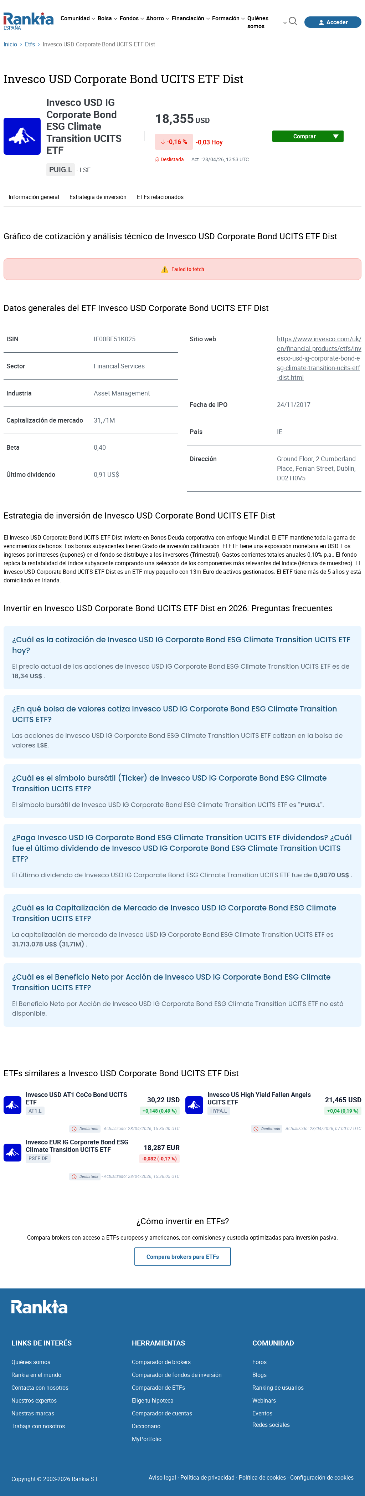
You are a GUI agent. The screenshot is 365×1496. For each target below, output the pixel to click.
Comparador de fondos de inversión (177, 1375)
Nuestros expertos (34, 1400)
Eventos (262, 1413)
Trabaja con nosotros (38, 1426)
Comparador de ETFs (158, 1388)
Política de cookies (262, 1477)
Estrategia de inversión (98, 197)
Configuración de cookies (322, 1477)
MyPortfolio (146, 1439)
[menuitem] (77, 18)
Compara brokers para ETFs (182, 1257)
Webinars (264, 1400)
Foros (259, 1362)
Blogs (259, 1375)
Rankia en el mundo (36, 1375)
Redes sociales (271, 1425)
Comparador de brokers (161, 1362)
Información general (34, 197)
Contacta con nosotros (39, 1388)
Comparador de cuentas (162, 1413)
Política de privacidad (207, 1477)
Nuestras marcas (32, 1413)
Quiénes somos (30, 1362)
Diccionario (146, 1426)
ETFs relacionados (160, 197)
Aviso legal (162, 1477)
